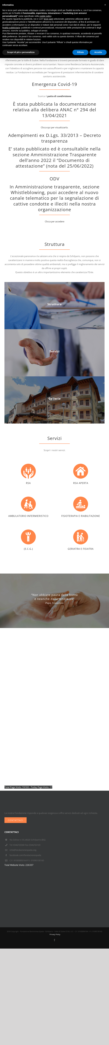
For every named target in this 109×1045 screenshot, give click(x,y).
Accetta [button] (98, 52)
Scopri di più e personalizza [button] (20, 52)
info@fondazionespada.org (23, 850)
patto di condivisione (59, 96)
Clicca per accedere (54, 221)
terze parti (48, 19)
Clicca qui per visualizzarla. (54, 127)
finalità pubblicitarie (11, 27)
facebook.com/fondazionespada (25, 855)
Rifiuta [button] (80, 52)
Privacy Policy (55, 934)
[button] (105, 4)
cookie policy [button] (45, 16)
